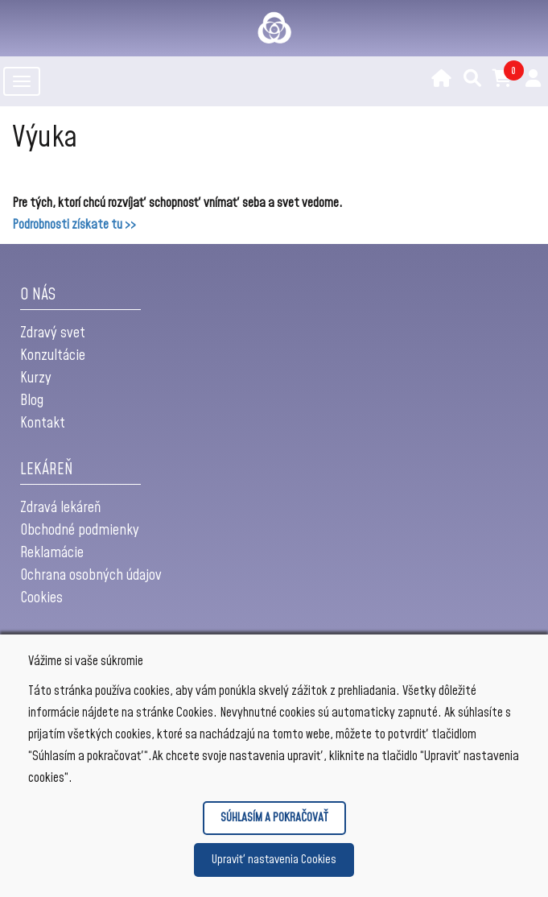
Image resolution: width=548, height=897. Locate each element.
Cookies (41, 598)
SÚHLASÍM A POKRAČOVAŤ (274, 817)
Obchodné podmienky (79, 530)
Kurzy (36, 378)
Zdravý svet (52, 333)
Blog (31, 401)
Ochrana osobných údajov (91, 575)
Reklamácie (52, 553)
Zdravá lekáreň (60, 508)
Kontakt (42, 423)
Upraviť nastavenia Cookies (274, 859)
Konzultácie (52, 355)
